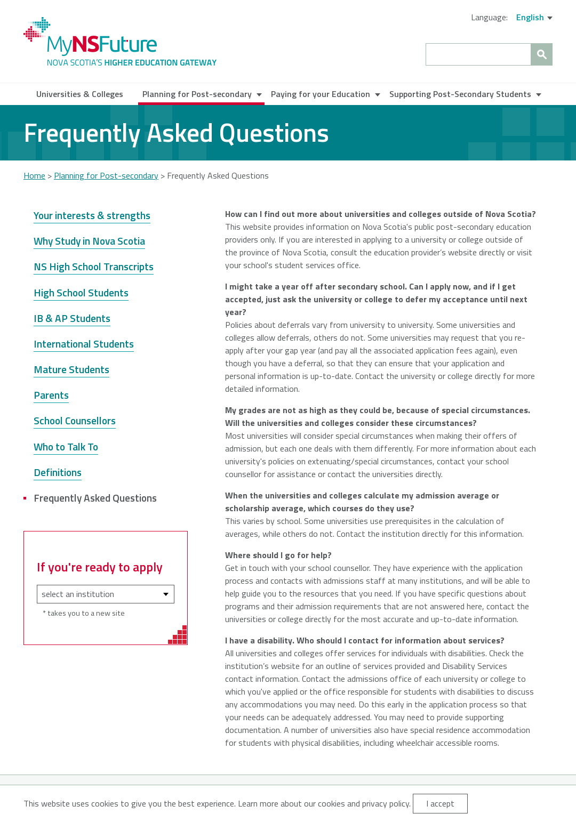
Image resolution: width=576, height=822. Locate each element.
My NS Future (120, 41)
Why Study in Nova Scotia (89, 240)
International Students (84, 343)
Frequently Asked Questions (95, 497)
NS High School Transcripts (94, 266)
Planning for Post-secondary (197, 93)
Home (34, 175)
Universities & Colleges (79, 93)
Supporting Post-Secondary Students (460, 93)
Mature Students (71, 369)
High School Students (81, 292)
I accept (440, 803)
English (530, 17)
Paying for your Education (320, 93)
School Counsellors (75, 420)
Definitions (58, 472)
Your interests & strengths (92, 215)
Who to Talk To (66, 446)
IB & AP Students (72, 318)
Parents (51, 394)
